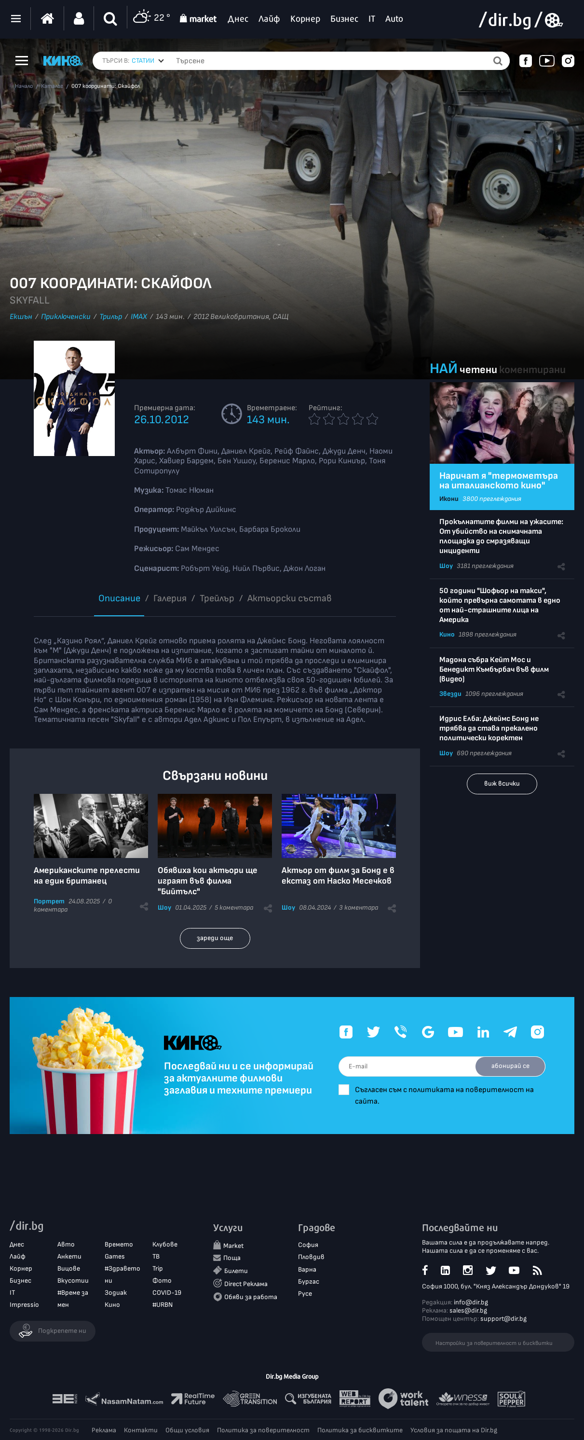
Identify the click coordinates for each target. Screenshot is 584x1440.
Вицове (68, 1268)
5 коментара (234, 907)
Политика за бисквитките (360, 1430)
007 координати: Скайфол (105, 86)
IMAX (139, 316)
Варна (307, 1269)
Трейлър (217, 598)
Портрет (49, 901)
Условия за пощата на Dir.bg (453, 1430)
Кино (447, 634)
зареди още (215, 938)
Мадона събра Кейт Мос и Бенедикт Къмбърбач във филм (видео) (494, 669)
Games (115, 1256)
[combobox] (147, 61)
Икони (449, 499)
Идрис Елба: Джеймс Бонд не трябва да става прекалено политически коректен (489, 728)
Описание (119, 598)
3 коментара (358, 907)
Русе (305, 1293)
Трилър (110, 316)
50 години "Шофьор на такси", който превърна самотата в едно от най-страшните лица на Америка (499, 605)
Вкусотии (73, 1280)
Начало (24, 86)
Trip (157, 1268)
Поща (232, 1258)
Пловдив (311, 1257)
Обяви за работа (250, 1297)
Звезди (450, 694)
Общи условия (187, 1430)
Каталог (52, 86)
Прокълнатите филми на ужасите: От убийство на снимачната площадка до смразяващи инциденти (501, 536)
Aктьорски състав (289, 598)
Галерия (170, 598)
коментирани (532, 370)
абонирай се (510, 1066)
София (308, 1245)
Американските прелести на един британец (87, 875)
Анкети (69, 1256)
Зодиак (116, 1292)
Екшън (21, 316)
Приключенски (66, 316)
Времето (119, 1244)
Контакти (141, 1430)
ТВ (156, 1256)
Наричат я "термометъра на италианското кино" (498, 480)
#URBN (162, 1305)
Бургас (308, 1281)
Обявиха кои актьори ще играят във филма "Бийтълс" (208, 881)
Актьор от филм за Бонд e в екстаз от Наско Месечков (338, 875)
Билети (236, 1271)
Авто (66, 1244)
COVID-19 (166, 1292)
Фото (162, 1280)
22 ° (151, 18)
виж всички (502, 783)
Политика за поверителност (263, 1430)
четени (478, 370)
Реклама (104, 1430)
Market (233, 1246)
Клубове (164, 1244)
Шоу (164, 907)
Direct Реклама (246, 1284)
